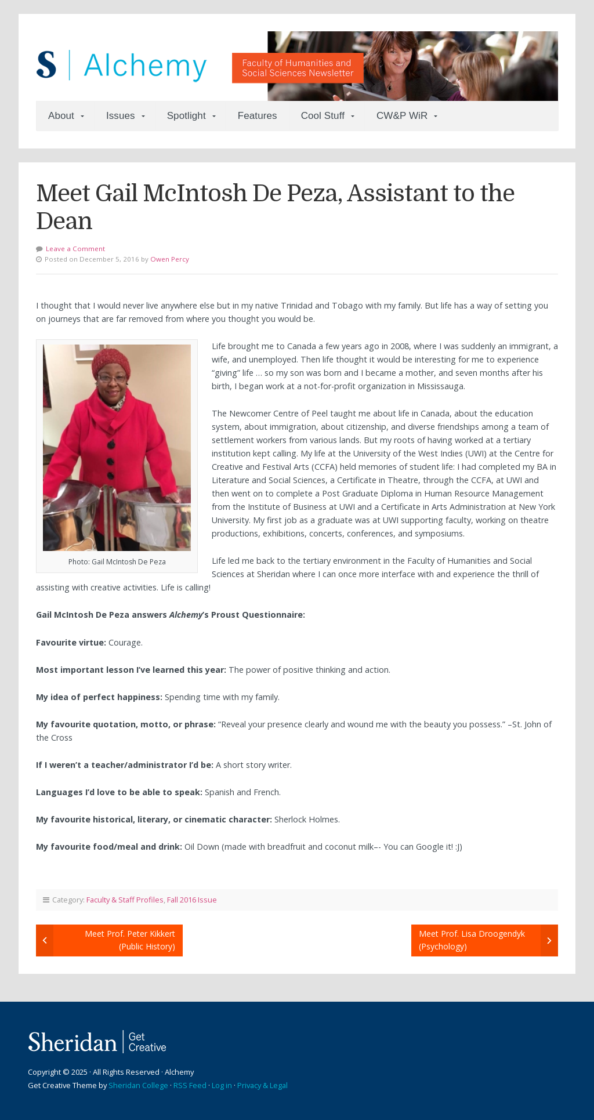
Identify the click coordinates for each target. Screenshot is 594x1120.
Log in (222, 1085)
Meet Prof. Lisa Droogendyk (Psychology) (472, 940)
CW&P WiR (402, 115)
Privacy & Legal (262, 1085)
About (61, 115)
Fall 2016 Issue (192, 899)
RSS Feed (190, 1085)
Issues (120, 115)
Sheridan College (138, 1085)
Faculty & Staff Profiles (125, 899)
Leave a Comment (75, 248)
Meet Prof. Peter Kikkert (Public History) (130, 940)
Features (257, 115)
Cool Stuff (323, 115)
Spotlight (186, 115)
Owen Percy (169, 259)
